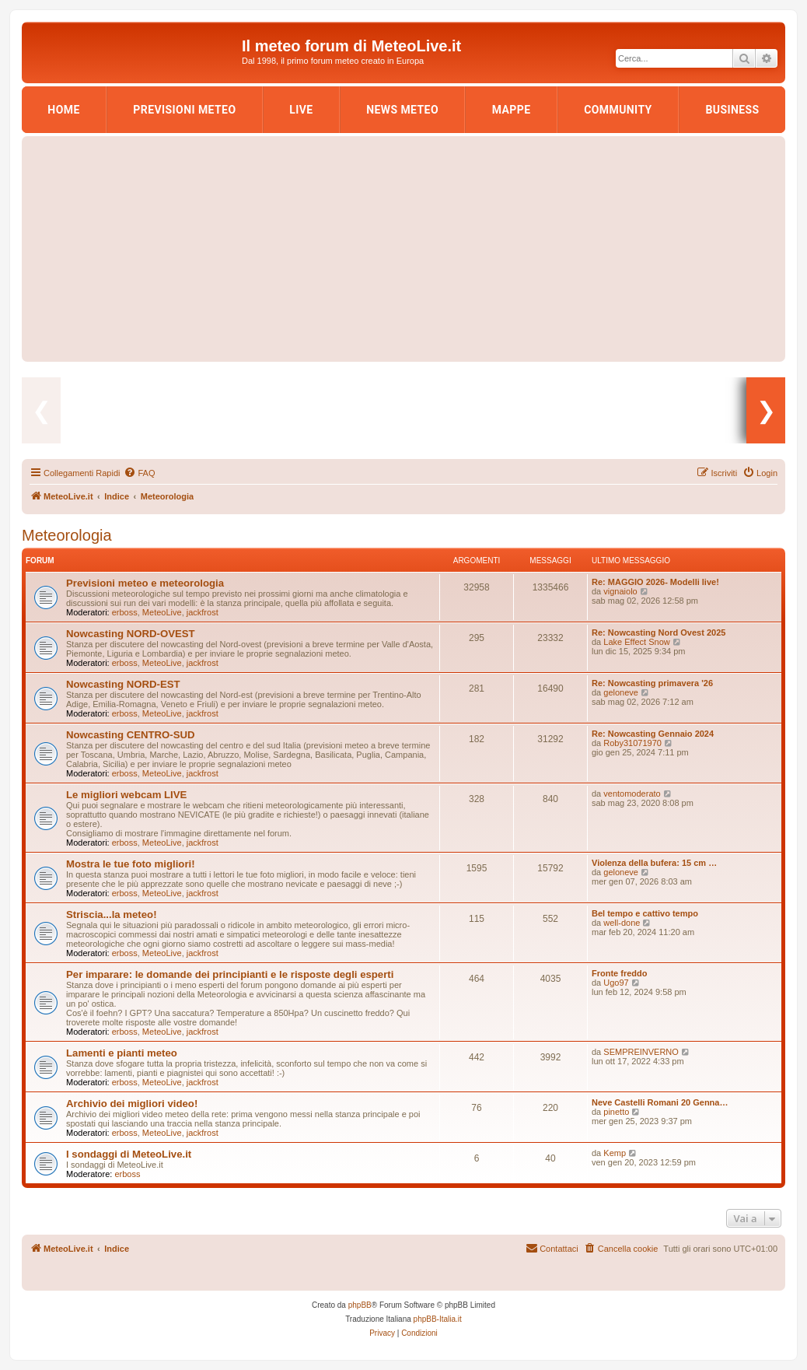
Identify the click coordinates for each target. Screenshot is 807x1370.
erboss (125, 612)
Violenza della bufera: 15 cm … (654, 862)
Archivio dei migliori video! (131, 1103)
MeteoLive (162, 612)
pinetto (616, 1111)
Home (63, 109)
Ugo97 (615, 982)
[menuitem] (139, 473)
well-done (621, 922)
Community (618, 109)
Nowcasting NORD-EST (123, 684)
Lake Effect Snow (636, 641)
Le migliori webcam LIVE (126, 795)
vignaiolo (620, 591)
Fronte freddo (620, 973)
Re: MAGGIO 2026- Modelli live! (655, 582)
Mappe (511, 109)
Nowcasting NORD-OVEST (130, 633)
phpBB (360, 1305)
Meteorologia (67, 535)
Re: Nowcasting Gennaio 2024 (653, 733)
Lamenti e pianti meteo (121, 1053)
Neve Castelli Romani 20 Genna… (660, 1102)
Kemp (614, 1153)
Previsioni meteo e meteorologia (145, 583)
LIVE (301, 109)
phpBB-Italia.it (438, 1319)
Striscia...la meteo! (111, 914)
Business (732, 109)
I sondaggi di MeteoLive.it (128, 1154)
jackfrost (202, 612)
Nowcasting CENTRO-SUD (130, 735)
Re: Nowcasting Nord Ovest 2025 (658, 632)
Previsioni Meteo (184, 109)
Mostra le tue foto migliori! (130, 864)
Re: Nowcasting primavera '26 (652, 683)
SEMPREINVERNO (641, 1051)
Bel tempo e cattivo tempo (645, 913)
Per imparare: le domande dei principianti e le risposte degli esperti (229, 974)
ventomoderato (631, 793)
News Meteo (402, 109)
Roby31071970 (632, 743)
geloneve (620, 692)
